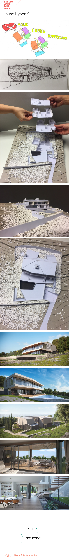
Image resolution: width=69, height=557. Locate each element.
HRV (55, 5)
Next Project (33, 537)
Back (31, 529)
